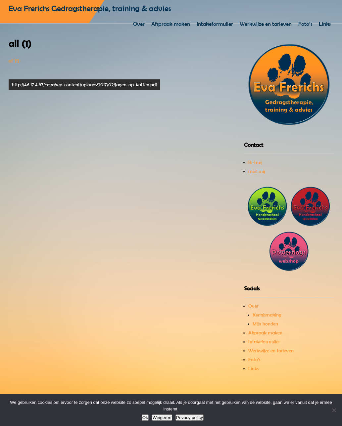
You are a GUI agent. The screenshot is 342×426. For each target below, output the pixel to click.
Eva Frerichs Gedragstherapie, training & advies (90, 8)
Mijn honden (265, 323)
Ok (145, 417)
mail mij (256, 171)
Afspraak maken (170, 24)
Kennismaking (267, 315)
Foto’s (305, 24)
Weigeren (162, 417)
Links (325, 24)
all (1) (14, 61)
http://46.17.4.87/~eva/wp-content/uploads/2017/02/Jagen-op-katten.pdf (84, 84)
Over (139, 24)
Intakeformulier (215, 24)
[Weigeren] (333, 410)
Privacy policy (189, 417)
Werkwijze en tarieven (266, 24)
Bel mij (255, 162)
